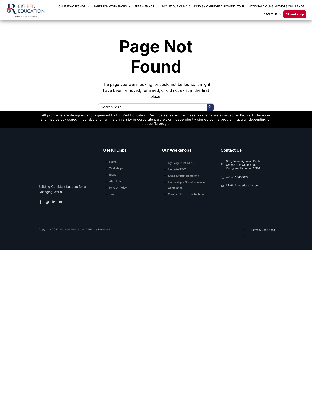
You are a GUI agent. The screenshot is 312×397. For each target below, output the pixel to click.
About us (272, 14)
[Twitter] (48, 201)
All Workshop (294, 14)
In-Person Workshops (112, 6)
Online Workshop (73, 6)
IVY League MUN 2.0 (176, 6)
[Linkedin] (54, 201)
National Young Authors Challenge (276, 6)
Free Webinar (146, 6)
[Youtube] (61, 201)
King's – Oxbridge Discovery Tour (219, 6)
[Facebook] (41, 201)
